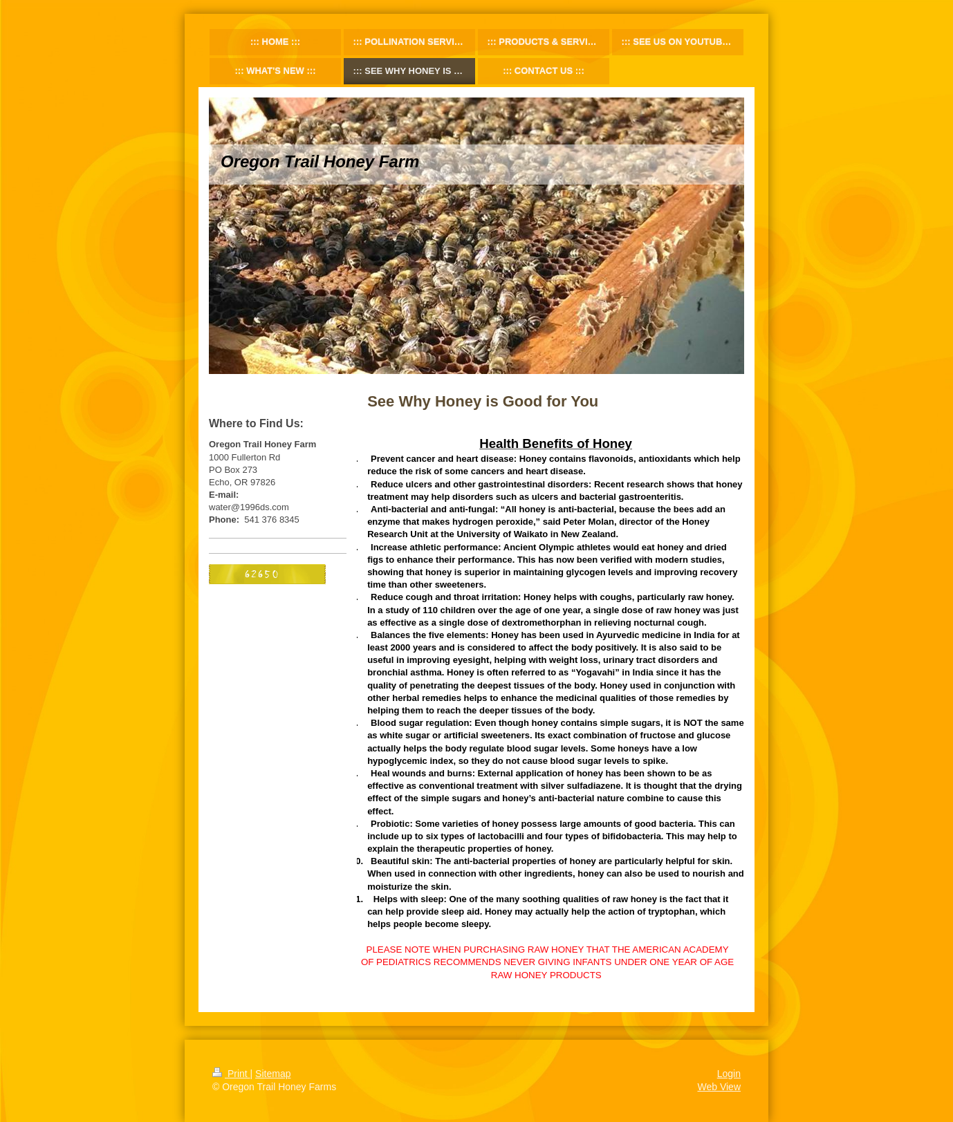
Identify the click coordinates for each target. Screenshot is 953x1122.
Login (729, 1073)
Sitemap (272, 1073)
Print (231, 1073)
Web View (719, 1086)
